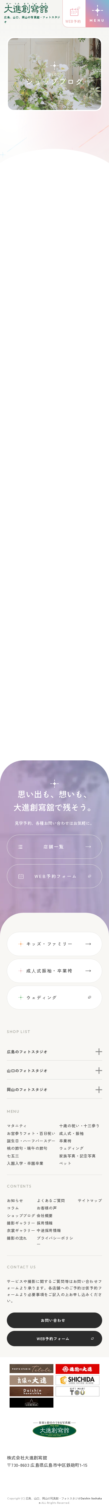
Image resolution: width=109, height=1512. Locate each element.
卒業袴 (65, 1140)
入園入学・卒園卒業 (25, 1163)
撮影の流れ (17, 1238)
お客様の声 (47, 1208)
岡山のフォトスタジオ (27, 1089)
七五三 (13, 1156)
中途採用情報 (49, 1230)
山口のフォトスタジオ (27, 1070)
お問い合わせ (53, 1320)
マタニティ (17, 1125)
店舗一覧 (54, 846)
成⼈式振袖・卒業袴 (49, 970)
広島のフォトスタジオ (27, 1051)
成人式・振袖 (71, 1133)
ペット (65, 1163)
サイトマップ (90, 1200)
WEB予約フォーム (56, 876)
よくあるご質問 (51, 1200)
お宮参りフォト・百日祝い (31, 1133)
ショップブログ (21, 1215)
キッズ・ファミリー (49, 944)
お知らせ (15, 1200)
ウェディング (41, 997)
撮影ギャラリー (21, 1223)
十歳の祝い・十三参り (79, 1125)
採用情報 (45, 1223)
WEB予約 (73, 21)
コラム (13, 1208)
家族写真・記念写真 (77, 1156)
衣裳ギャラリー (21, 1230)
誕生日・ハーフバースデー (31, 1140)
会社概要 (45, 1215)
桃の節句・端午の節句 (27, 1148)
